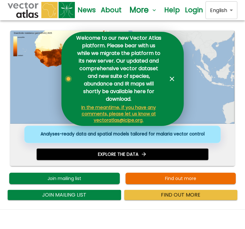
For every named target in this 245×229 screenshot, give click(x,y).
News (86, 10)
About (111, 10)
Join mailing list (64, 178)
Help (172, 10)
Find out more (181, 178)
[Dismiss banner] (172, 79)
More (143, 10)
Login (194, 10)
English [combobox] (218, 10)
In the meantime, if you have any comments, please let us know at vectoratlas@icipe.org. (118, 113)
